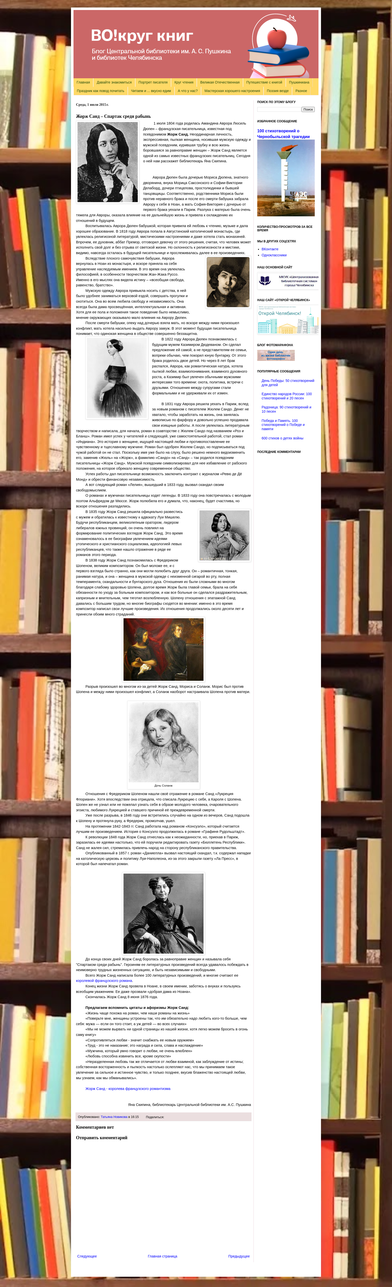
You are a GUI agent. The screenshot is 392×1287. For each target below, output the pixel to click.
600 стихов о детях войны (283, 438)
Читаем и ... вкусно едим (151, 91)
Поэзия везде (277, 91)
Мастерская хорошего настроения (232, 91)
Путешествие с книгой (264, 82)
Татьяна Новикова (114, 1117)
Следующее (87, 1256)
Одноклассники (274, 255)
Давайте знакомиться (114, 82)
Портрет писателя (153, 82)
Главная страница (163, 1256)
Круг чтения (184, 82)
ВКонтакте (270, 249)
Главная (83, 82)
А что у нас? (188, 91)
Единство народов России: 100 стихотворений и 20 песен (287, 396)
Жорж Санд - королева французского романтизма (128, 1089)
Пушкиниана (299, 82)
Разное (301, 91)
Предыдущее (239, 1256)
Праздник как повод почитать (100, 91)
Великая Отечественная (220, 82)
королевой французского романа (104, 981)
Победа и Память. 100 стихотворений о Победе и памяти (283, 425)
